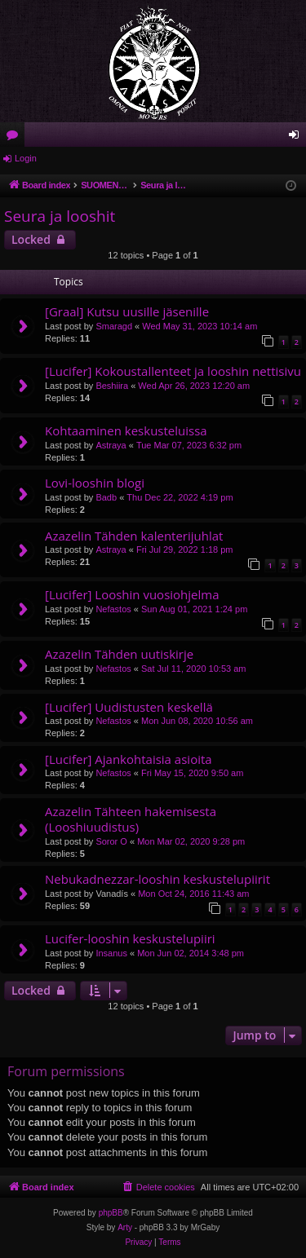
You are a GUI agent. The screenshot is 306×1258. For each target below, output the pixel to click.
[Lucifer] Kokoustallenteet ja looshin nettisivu (173, 371)
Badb (106, 497)
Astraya (110, 445)
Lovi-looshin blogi (94, 483)
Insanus (111, 953)
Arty (125, 1227)
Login (26, 158)
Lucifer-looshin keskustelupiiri (130, 938)
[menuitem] (158, 1187)
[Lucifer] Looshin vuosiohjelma (132, 594)
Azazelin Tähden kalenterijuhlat (134, 535)
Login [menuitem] (297, 138)
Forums (15, 138)
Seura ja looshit (59, 216)
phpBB (111, 1212)
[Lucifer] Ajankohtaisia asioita (128, 759)
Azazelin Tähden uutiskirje (119, 654)
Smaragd (113, 326)
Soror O (111, 841)
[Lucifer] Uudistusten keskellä (129, 707)
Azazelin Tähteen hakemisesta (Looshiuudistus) (130, 819)
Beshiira (111, 386)
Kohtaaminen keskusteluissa (126, 430)
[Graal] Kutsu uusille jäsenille (127, 311)
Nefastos (113, 609)
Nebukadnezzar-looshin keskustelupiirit (157, 879)
